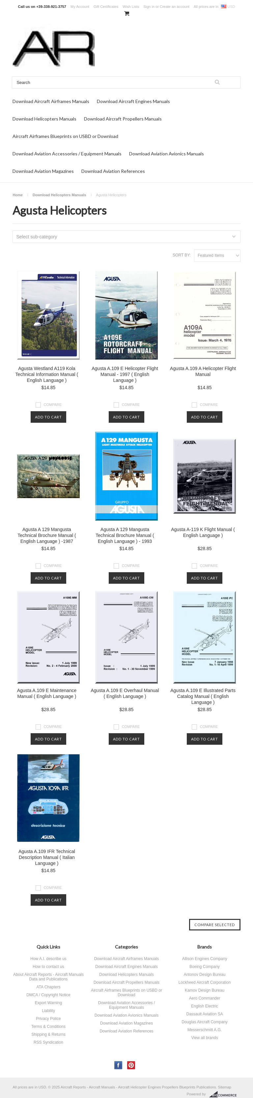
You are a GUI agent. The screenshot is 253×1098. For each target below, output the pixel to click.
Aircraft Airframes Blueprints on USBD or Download (65, 136)
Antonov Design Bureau (205, 974)
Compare (53, 405)
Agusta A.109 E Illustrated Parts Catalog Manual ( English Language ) (203, 696)
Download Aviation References (113, 171)
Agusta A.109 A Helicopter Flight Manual (203, 371)
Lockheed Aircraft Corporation (205, 982)
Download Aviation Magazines (43, 171)
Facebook (118, 1065)
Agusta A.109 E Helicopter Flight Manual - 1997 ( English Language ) (125, 374)
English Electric (204, 1006)
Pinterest (131, 1065)
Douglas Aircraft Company (204, 1022)
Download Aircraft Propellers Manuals (123, 118)
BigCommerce (224, 1094)
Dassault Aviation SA (204, 1014)
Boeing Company (204, 966)
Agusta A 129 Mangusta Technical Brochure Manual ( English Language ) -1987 (46, 535)
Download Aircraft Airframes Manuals (51, 101)
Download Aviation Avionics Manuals (166, 153)
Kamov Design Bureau (204, 990)
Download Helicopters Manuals (44, 118)
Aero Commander (204, 998)
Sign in (149, 7)
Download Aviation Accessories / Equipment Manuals (67, 153)
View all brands (204, 1037)
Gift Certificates (106, 7)
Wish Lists (131, 7)
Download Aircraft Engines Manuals (133, 101)
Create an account (174, 7)
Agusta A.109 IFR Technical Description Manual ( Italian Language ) (46, 857)
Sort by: (182, 255)
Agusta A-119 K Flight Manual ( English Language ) (203, 532)
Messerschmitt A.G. (204, 1030)
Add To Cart (48, 417)
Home (18, 195)
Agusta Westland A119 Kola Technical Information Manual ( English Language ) (46, 374)
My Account (79, 7)
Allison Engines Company (204, 958)
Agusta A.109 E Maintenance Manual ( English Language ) (47, 693)
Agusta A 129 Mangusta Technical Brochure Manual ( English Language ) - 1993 (125, 535)
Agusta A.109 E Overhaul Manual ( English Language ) (125, 693)
